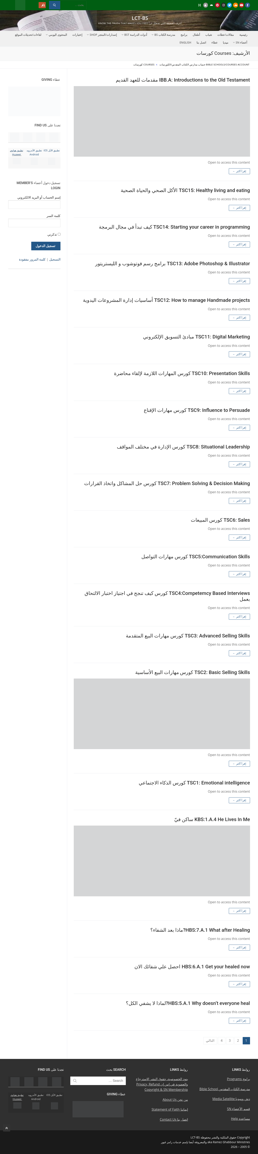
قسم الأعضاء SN (238, 1109)
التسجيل (54, 259)
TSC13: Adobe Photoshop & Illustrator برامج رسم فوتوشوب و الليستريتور (172, 263)
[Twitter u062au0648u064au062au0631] (229, 5)
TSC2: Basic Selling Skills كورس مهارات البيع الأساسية (192, 672)
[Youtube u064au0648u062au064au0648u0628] (241, 5)
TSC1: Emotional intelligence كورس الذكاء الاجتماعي (194, 783)
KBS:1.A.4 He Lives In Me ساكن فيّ (212, 819)
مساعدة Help (240, 1118)
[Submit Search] (54, 5)
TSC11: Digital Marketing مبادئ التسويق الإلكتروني (196, 337)
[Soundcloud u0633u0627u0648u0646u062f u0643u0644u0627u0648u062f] (235, 5)
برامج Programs (238, 1079)
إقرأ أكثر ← (239, 171)
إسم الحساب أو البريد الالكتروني (38, 197)
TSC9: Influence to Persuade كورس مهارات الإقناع (197, 410)
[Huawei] (199, 5)
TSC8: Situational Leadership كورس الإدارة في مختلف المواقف (183, 447)
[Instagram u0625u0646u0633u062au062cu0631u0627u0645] (223, 5)
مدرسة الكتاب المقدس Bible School (224, 1089)
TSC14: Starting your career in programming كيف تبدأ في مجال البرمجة (174, 227)
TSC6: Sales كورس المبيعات (220, 520)
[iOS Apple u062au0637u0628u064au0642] (205, 5)
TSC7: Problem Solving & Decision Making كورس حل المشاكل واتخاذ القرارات (167, 483)
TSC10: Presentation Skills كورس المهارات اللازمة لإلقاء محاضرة (182, 373)
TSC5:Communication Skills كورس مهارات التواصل (195, 557)
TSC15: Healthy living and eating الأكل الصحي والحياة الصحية (185, 190)
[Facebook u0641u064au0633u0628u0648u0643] (247, 5)
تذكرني (52, 234)
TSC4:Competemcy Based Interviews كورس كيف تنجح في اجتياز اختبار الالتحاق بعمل (167, 596)
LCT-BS (140, 18)
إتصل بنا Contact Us (174, 1119)
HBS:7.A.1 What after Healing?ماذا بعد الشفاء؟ (200, 930)
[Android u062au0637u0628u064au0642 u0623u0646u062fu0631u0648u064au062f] (211, 5)
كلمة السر (53, 215)
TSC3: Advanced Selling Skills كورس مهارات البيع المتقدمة (188, 636)
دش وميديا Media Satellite (231, 1099)
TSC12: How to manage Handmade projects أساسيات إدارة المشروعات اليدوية (166, 300)
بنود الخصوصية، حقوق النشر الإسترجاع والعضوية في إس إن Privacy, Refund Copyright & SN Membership (162, 1084)
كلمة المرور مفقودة (32, 259)
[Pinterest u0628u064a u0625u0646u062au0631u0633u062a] (217, 5)
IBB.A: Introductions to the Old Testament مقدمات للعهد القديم (183, 80)
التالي (210, 1040)
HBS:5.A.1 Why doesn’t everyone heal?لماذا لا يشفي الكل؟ (188, 1003)
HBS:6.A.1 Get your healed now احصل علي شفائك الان (192, 967)
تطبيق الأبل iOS (52, 150)
